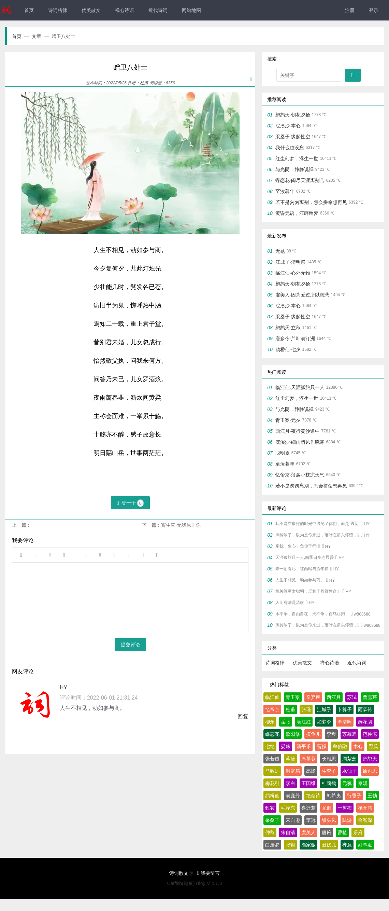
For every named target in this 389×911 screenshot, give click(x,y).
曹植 (342, 832)
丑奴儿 (329, 844)
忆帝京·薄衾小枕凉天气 (300, 475)
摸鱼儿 (313, 734)
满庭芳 (293, 795)
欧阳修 (293, 734)
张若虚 (272, 758)
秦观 (363, 783)
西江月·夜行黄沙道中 (297, 431)
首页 (29, 10)
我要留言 (208, 873)
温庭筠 (293, 771)
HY (63, 687)
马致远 (272, 771)
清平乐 (304, 746)
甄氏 (373, 746)
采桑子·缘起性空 (292, 136)
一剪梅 (344, 808)
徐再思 (370, 771)
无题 (280, 251)
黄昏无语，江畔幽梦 (296, 213)
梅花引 (272, 783)
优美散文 (91, 10)
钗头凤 (329, 820)
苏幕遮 (349, 734)
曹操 (322, 746)
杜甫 (144, 83)
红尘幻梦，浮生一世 (296, 158)
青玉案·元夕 (288, 420)
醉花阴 (365, 721)
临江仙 (272, 697)
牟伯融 (340, 746)
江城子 (324, 709)
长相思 (329, 758)
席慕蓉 (308, 758)
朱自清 (288, 832)
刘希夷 (334, 795)
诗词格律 (57, 10)
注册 (350, 10)
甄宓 (270, 808)
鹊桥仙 (272, 795)
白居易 (272, 844)
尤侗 (326, 808)
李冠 (311, 820)
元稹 (347, 783)
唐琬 (326, 832)
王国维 (308, 783)
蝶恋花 (272, 734)
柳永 (270, 721)
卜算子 (344, 709)
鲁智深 (365, 820)
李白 (290, 783)
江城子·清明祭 (290, 262)
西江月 (334, 697)
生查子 (329, 771)
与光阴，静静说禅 (294, 169)
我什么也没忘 (289, 147)
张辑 (290, 844)
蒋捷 (290, 758)
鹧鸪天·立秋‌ (288, 327)
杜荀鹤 (329, 783)
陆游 (347, 820)
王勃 (372, 795)
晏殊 (285, 746)
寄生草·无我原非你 (181, 525)
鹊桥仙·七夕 (288, 349)
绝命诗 (313, 795)
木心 (358, 746)
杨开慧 (365, 808)
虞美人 (308, 832)
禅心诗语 (124, 10)
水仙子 (349, 771)
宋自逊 (293, 820)
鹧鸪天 (370, 758)
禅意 (347, 844)
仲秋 (270, 832)
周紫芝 (349, 758)
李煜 (331, 734)
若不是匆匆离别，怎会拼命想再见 (311, 202)
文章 (40, 36)
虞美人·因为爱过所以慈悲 (302, 295)
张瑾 (306, 709)
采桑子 (272, 820)
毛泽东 (288, 808)
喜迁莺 (308, 808)
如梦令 (324, 721)
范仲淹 (370, 734)
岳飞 (285, 721)
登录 (373, 10)
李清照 (344, 721)
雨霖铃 (365, 709)
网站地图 (191, 10)
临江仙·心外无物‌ (292, 273)
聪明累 (282, 453)
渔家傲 (308, 844)
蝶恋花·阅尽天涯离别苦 (300, 180)
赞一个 (130, 503)
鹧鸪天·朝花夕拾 (292, 115)
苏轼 (352, 697)
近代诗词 (158, 10)
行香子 (354, 795)
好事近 (365, 844)
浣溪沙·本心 (288, 125)
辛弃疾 (313, 697)
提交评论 (130, 644)
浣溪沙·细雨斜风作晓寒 (300, 442)
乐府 (358, 832)
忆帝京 (272, 709)
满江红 (304, 721)
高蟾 (311, 771)
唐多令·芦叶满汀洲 (295, 338)
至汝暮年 (284, 191)
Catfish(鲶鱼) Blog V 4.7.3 (194, 883)
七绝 (270, 746)
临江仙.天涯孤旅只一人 (300, 387)
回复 (242, 716)
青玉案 (293, 697)
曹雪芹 (370, 697)
